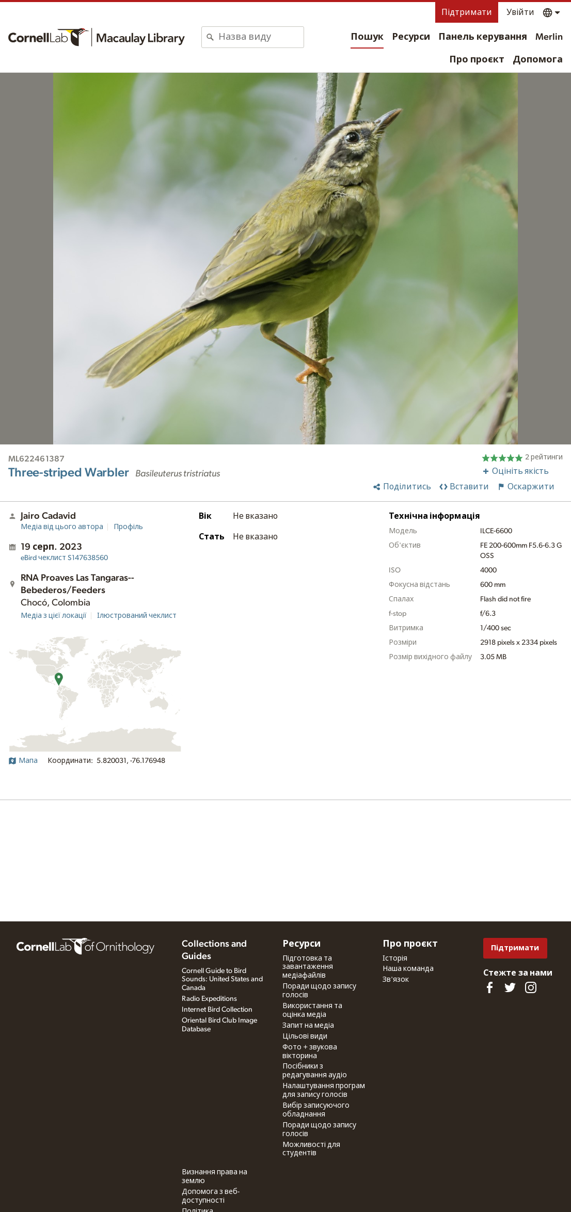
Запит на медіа (308, 1025)
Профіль (128, 527)
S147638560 (64, 558)
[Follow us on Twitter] (510, 987)
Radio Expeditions (209, 998)
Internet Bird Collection (217, 1009)
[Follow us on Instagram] (531, 987)
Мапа (23, 760)
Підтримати (466, 12)
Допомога (538, 60)
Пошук (367, 37)
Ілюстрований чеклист (137, 615)
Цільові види (304, 1036)
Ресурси (411, 37)
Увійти (520, 12)
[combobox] (261, 37)
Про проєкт (476, 60)
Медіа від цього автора (62, 527)
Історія (395, 958)
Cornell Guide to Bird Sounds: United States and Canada (222, 979)
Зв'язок (396, 979)
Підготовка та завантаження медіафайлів (307, 967)
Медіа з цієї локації (54, 615)
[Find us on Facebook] (489, 987)
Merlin (549, 37)
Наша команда (408, 968)
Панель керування (482, 37)
